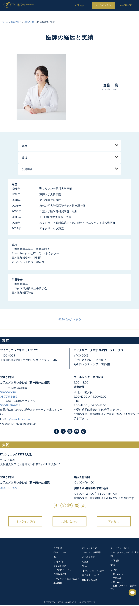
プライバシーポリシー (121, 549)
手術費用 (107, 15)
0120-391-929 (8, 489)
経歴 (24, 147)
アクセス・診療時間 (92, 553)
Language (127, 6)
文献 (112, 566)
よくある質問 (121, 15)
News (135, 15)
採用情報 (114, 562)
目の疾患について (90, 576)
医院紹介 (5, 15)
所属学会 (27, 170)
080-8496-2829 (10, 406)
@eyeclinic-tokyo (20, 420)
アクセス (113, 522)
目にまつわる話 (89, 581)
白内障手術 (42, 15)
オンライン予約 (105, 6)
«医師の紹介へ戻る (69, 320)
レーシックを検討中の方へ (66, 580)
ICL (32, 15)
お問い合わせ (83, 6)
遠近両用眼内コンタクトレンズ (67, 15)
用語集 (85, 563)
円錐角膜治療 (92, 15)
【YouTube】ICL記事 (93, 572)
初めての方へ (20, 15)
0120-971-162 (8, 393)
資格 (24, 158)
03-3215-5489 (8, 398)
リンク (113, 571)
